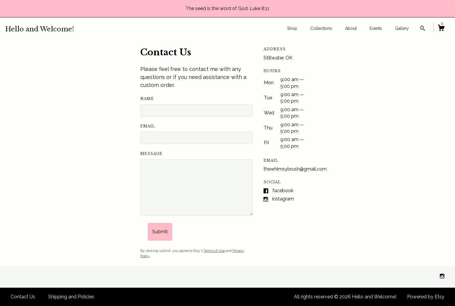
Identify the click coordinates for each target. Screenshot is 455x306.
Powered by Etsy (425, 296)
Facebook (282, 190)
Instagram (283, 199)
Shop (292, 28)
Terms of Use (214, 251)
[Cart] (441, 28)
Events (376, 28)
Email (147, 126)
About (351, 28)
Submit (160, 231)
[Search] (422, 29)
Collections (321, 28)
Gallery (402, 28)
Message (151, 153)
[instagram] (442, 276)
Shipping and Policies (71, 296)
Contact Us (23, 296)
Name (147, 98)
